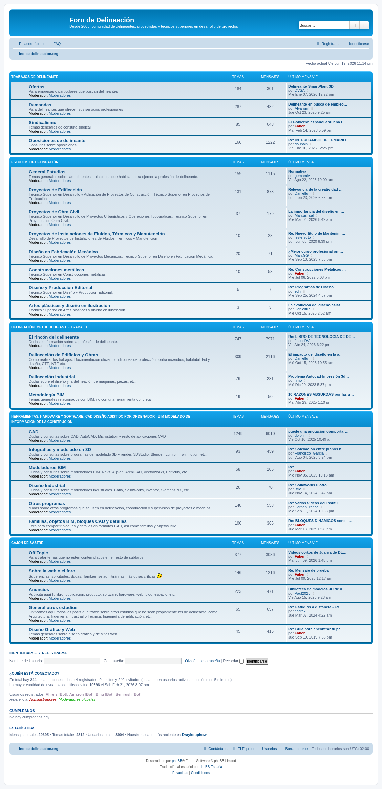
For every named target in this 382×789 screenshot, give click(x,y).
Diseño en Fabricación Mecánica (63, 251)
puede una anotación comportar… (318, 431)
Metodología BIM (47, 394)
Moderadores (60, 95)
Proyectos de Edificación (55, 189)
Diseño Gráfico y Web (52, 629)
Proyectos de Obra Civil (54, 211)
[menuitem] (54, 44)
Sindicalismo (42, 122)
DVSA (300, 90)
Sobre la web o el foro (52, 570)
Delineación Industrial (52, 376)
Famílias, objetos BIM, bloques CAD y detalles (78, 521)
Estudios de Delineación (34, 162)
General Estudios (47, 172)
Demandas (40, 104)
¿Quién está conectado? (34, 673)
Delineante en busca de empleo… (317, 104)
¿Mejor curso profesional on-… (315, 251)
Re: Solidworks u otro (307, 485)
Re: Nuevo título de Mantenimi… (316, 233)
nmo (298, 380)
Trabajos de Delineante (34, 77)
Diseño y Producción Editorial (60, 287)
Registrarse (55, 653)
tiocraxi (300, 611)
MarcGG (302, 255)
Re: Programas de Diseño (311, 287)
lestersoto (303, 237)
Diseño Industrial (47, 485)
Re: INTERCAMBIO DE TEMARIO (317, 140)
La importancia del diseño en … (316, 211)
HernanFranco (306, 507)
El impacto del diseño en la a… (315, 354)
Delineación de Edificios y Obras (63, 354)
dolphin (300, 435)
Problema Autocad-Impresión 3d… (318, 376)
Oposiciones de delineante (57, 140)
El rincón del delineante (54, 337)
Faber (300, 126)
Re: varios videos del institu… (314, 503)
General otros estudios (53, 607)
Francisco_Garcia (309, 453)
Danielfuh (302, 193)
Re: (291, 467)
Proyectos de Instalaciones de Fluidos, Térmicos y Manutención (97, 233)
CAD (34, 431)
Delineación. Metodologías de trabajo (49, 327)
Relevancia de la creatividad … (315, 189)
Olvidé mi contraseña (202, 661)
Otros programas (47, 503)
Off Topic (38, 552)
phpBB (177, 761)
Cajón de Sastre (27, 543)
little (298, 489)
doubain (301, 144)
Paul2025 (303, 593)
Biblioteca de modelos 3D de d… (317, 589)
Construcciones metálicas (56, 269)
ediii (298, 291)
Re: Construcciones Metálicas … (317, 269)
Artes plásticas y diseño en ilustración (69, 305)
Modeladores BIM (47, 467)
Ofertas (36, 86)
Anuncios (39, 589)
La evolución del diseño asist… (316, 305)
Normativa (297, 171)
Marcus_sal (304, 215)
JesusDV (302, 341)
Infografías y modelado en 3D (60, 449)
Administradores (42, 699)
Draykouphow (194, 735)
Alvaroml (302, 108)
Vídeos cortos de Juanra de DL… (317, 552)
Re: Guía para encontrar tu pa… (316, 629)
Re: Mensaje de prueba (308, 570)
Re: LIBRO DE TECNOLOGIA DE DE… (321, 336)
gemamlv (302, 175)
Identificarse (23, 653)
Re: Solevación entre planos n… (316, 449)
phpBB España (210, 767)
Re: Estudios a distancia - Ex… (315, 607)
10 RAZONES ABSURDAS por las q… (321, 394)
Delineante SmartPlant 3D (311, 86)
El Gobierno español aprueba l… (317, 122)
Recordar (233, 661)
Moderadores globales (77, 699)
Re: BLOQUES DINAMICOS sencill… (320, 521)
